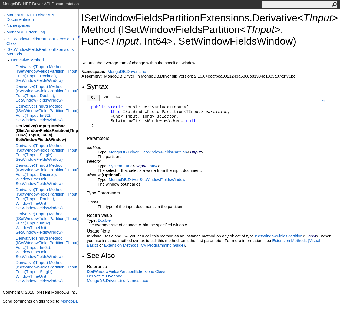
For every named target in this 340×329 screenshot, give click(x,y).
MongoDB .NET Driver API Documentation (30, 17)
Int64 (152, 165)
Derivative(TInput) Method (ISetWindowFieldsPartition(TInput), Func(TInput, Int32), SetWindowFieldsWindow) (47, 113)
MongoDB (69, 301)
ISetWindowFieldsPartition (278, 236)
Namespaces (18, 25)
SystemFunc (121, 165)
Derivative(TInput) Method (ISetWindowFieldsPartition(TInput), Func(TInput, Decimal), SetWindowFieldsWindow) (47, 73)
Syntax (94, 86)
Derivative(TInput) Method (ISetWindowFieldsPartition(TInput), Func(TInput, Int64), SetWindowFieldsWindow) (47, 132)
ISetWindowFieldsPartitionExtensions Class (40, 41)
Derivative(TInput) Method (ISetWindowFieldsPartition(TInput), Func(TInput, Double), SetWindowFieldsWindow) (47, 93)
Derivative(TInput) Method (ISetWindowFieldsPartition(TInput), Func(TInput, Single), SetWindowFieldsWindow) (47, 152)
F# (118, 97)
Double (104, 220)
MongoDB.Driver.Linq (25, 32)
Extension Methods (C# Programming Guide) (144, 245)
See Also (98, 255)
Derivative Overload (105, 276)
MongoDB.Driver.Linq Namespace (117, 280)
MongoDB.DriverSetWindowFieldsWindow (147, 179)
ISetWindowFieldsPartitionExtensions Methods (40, 51)
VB (106, 97)
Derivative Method (27, 60)
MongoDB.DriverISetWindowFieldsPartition (148, 152)
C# (93, 97)
